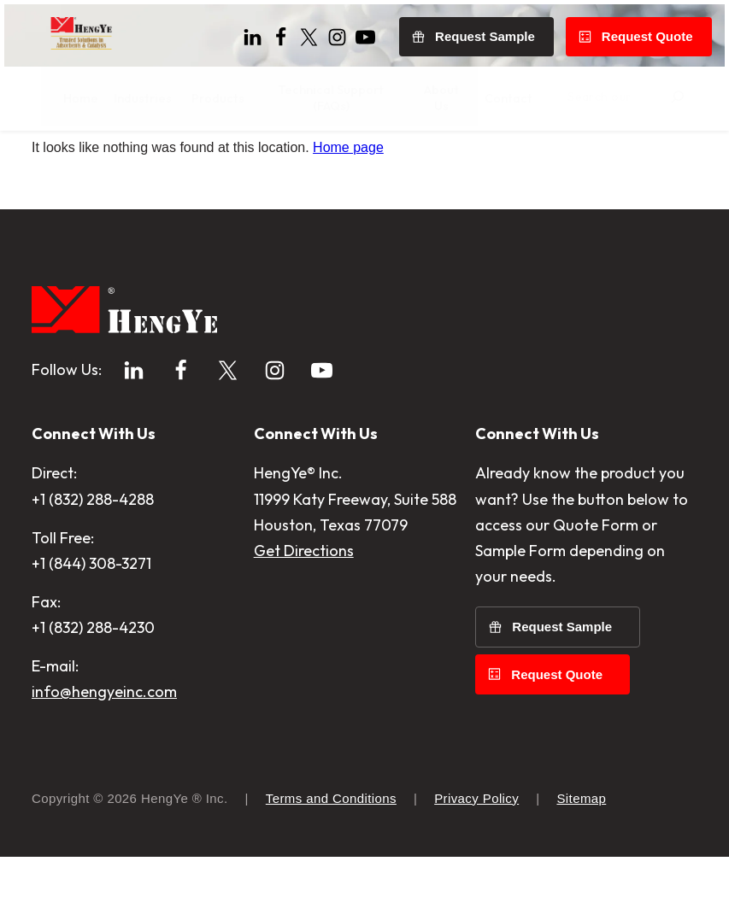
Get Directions (304, 614)
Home (50, 166)
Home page (348, 210)
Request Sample (562, 690)
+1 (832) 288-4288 (93, 562)
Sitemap (581, 861)
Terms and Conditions (331, 861)
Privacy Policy (476, 861)
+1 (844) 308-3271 (91, 626)
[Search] (706, 94)
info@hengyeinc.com (104, 755)
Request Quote (557, 737)
